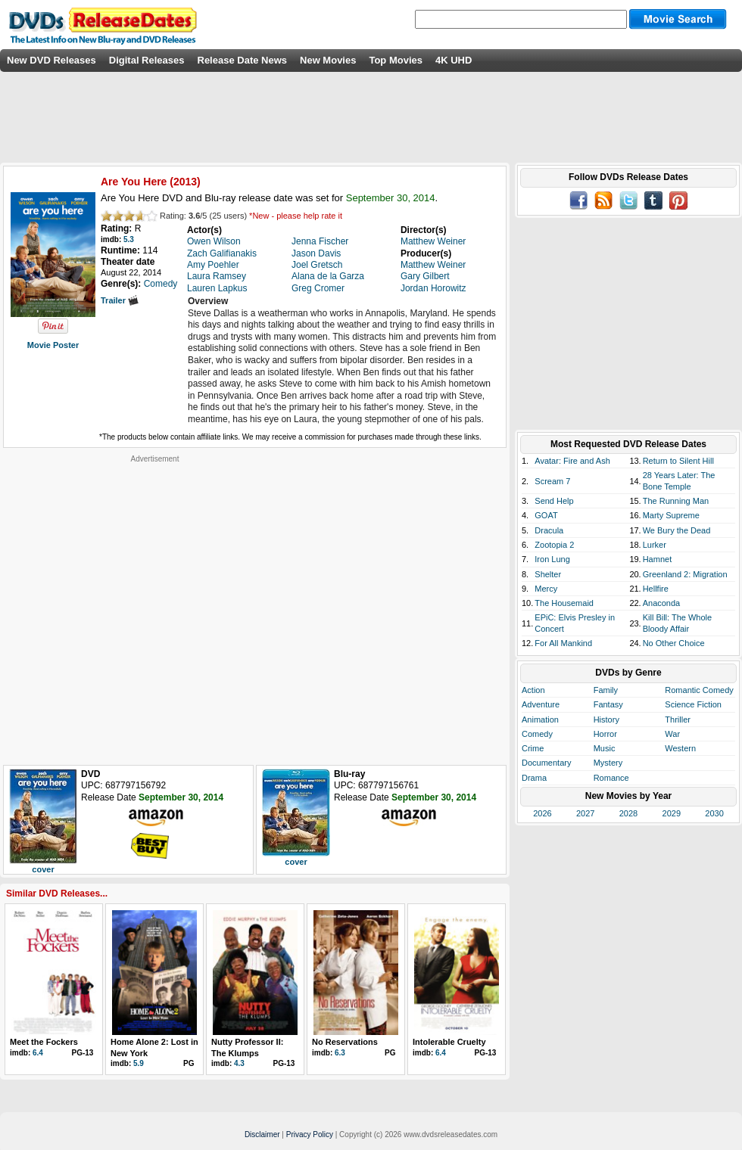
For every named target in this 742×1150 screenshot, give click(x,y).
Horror (605, 733)
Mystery (608, 762)
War (672, 733)
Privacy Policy (309, 1134)
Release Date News (243, 60)
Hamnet (657, 559)
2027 (585, 813)
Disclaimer (262, 1134)
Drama (534, 777)
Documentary (546, 762)
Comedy (537, 733)
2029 (671, 813)
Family (606, 690)
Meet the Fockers (44, 1041)
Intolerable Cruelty (449, 1041)
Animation (540, 719)
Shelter (548, 574)
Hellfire (656, 588)
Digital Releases (147, 60)
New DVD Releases (51, 60)
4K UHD (453, 60)
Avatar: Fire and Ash (572, 460)
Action (533, 690)
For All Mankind (563, 643)
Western (680, 748)
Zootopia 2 (554, 544)
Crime (533, 748)
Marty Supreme (671, 515)
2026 (542, 813)
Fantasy (608, 704)
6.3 (340, 1053)
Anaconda (662, 603)
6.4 (38, 1053)
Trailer (120, 300)
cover (43, 869)
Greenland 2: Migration (685, 574)
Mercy (546, 588)
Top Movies (395, 60)
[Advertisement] (148, 612)
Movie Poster (53, 345)
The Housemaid (564, 603)
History (606, 719)
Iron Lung (552, 559)
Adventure (541, 704)
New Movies (328, 60)
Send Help (554, 500)
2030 (714, 813)
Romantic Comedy (699, 690)
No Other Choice (674, 643)
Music (605, 748)
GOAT (546, 515)
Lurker (654, 544)
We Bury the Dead (677, 530)
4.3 (239, 1063)
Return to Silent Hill (678, 460)
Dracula (549, 530)
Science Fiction (693, 704)
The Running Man (676, 500)
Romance (611, 777)
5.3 (128, 239)
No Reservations (345, 1041)
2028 (628, 813)
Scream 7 (552, 481)
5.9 (138, 1063)
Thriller (678, 719)
